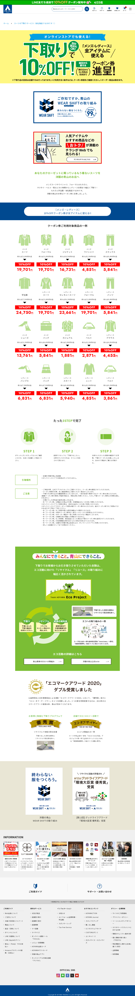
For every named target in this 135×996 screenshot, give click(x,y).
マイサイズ (36, 932)
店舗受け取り (36, 917)
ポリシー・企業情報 (118, 908)
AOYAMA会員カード (39, 946)
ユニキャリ (90, 936)
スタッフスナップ (92, 921)
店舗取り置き (36, 921)
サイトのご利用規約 (120, 913)
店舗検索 (109, 10)
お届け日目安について (13, 921)
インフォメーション (64, 908)
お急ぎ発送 (36, 913)
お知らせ (62, 913)
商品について (9, 925)
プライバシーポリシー (120, 917)
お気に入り (117, 10)
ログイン (94, 10)
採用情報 (116, 954)
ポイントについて (11, 932)
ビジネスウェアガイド (93, 929)
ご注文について (10, 917)
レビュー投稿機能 (38, 943)
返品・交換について (12, 929)
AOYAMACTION (91, 913)
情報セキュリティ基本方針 (122, 934)
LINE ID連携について (12, 936)
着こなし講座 (90, 925)
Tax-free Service (65, 927)
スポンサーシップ (65, 923)
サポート (102, 10)
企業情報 (116, 950)
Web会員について (11, 913)
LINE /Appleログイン (12, 940)
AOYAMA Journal (92, 917)
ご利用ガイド (8, 908)
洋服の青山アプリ (38, 954)
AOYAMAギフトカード (40, 950)
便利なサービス (35, 908)
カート (124, 9)
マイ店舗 (35, 929)
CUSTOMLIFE (91, 932)
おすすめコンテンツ (91, 908)
